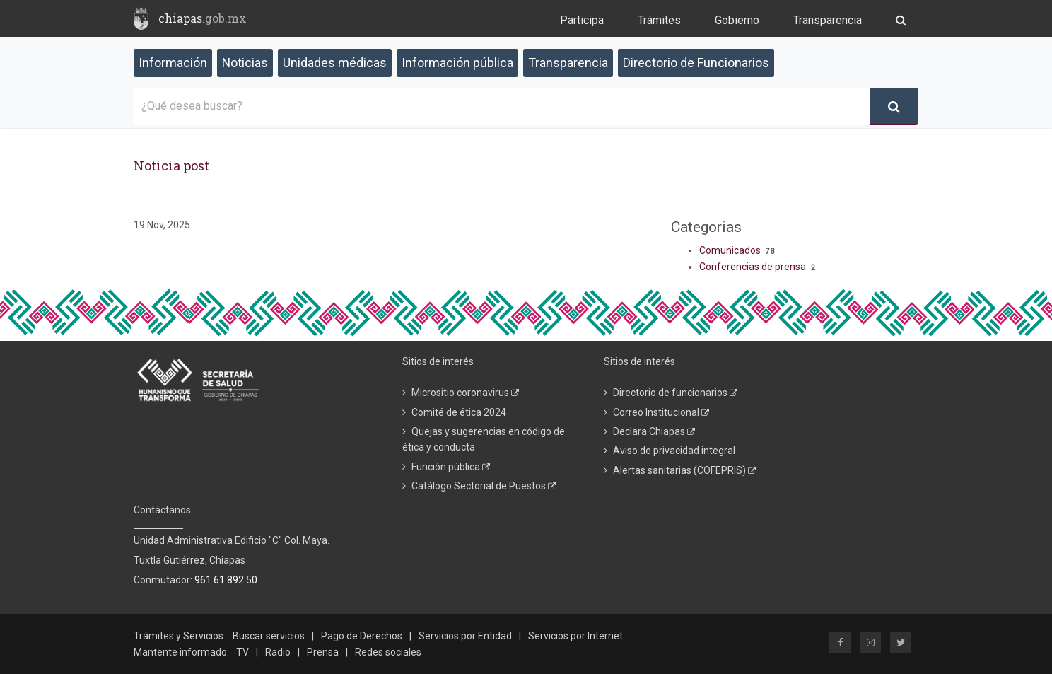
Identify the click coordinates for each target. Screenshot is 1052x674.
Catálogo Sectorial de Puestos (483, 486)
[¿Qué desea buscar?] (502, 106)
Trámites (659, 20)
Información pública (457, 62)
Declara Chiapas (654, 431)
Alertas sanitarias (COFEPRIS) (684, 470)
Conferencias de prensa (752, 266)
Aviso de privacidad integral (674, 450)
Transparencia (827, 20)
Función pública (450, 466)
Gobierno (737, 20)
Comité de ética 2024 (458, 412)
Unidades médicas (335, 62)
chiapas (202, 18)
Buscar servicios (269, 635)
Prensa (323, 652)
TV (242, 652)
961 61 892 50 (225, 580)
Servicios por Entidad (465, 635)
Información (173, 62)
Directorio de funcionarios (675, 392)
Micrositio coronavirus (465, 392)
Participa (582, 20)
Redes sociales (388, 652)
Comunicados (730, 250)
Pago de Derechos (361, 635)
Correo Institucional (661, 412)
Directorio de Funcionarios (696, 62)
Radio (278, 652)
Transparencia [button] (568, 62)
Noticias (245, 62)
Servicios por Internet (575, 635)
